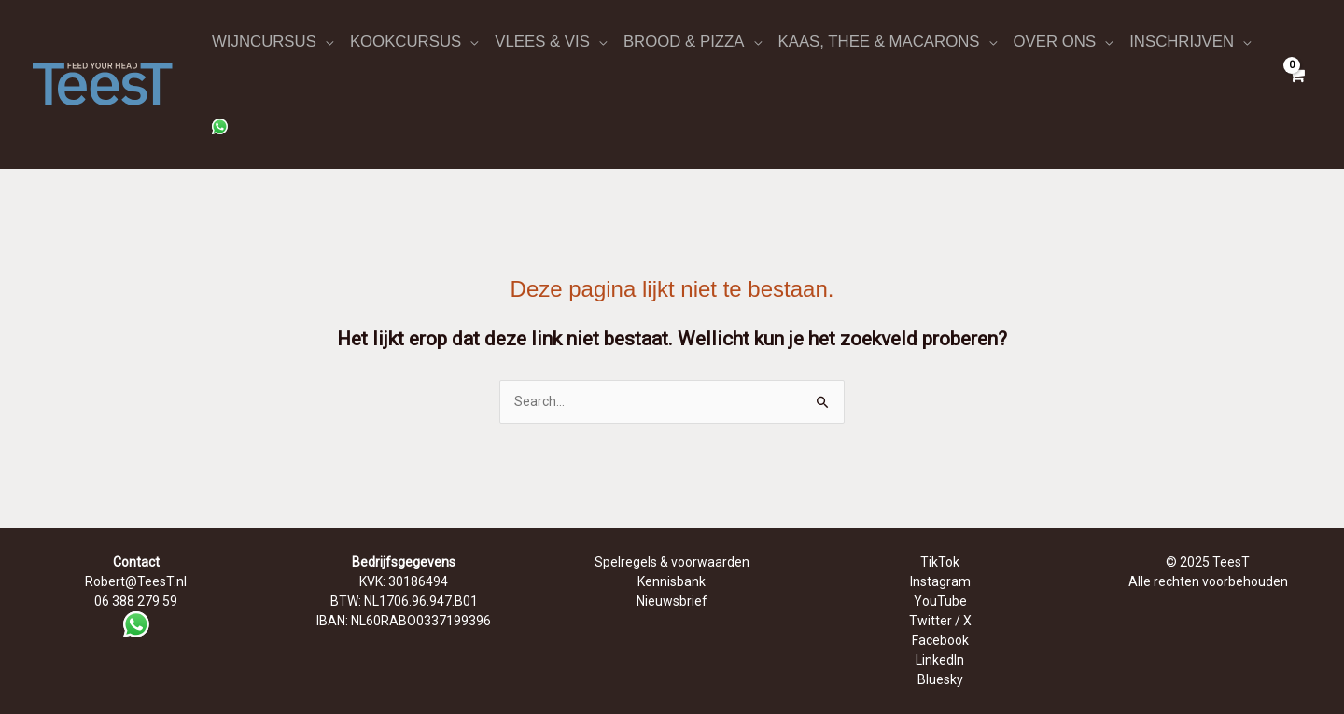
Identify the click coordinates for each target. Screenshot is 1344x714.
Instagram (940, 581)
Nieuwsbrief (672, 601)
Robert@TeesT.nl (136, 581)
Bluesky (940, 679)
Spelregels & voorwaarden (672, 561)
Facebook (940, 640)
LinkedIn (940, 659)
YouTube (940, 601)
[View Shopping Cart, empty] (1296, 84)
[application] (324, 42)
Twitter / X (940, 620)
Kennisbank (671, 581)
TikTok (939, 561)
